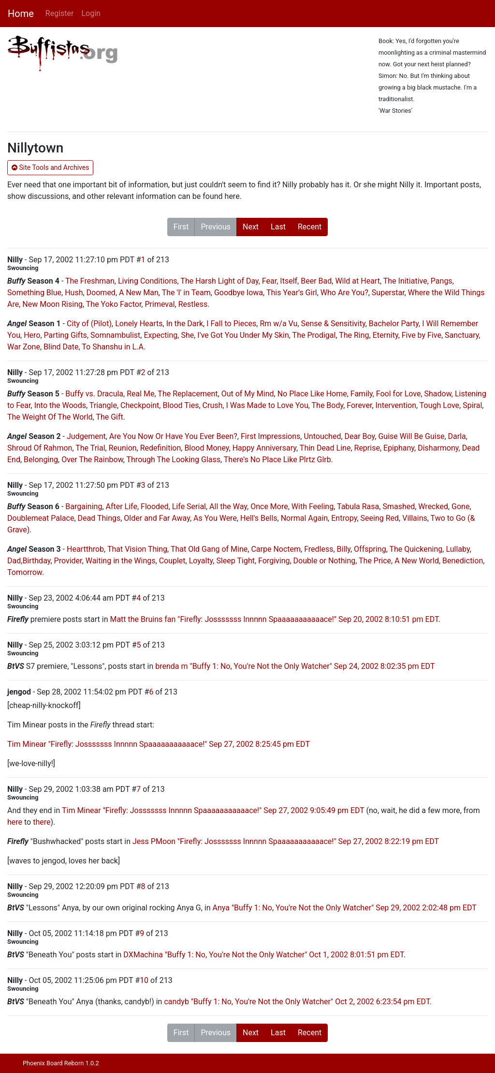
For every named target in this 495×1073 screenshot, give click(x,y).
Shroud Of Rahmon (39, 448)
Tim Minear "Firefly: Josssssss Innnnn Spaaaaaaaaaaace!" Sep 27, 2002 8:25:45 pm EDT (158, 744)
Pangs (441, 281)
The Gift (109, 417)
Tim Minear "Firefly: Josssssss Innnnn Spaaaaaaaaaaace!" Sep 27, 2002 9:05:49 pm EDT (213, 810)
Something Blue (34, 292)
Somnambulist (115, 335)
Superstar (388, 292)
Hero (32, 335)
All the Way (228, 506)
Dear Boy (360, 436)
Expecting (160, 335)
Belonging (41, 459)
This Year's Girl (291, 292)
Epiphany (398, 448)
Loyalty (201, 560)
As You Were (215, 518)
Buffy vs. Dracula (94, 393)
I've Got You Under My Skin (243, 335)
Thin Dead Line (325, 448)
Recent (309, 226)
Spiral (472, 405)
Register (59, 13)
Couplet (172, 560)
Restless (193, 304)
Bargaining (83, 506)
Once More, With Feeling (292, 506)
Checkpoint (139, 405)
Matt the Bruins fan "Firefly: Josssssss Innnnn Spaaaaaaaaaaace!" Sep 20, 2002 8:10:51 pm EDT (274, 619)
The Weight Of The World (50, 417)
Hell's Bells (258, 518)
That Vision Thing (137, 549)
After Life (121, 506)
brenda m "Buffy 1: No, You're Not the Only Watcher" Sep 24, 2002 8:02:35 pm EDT (295, 666)
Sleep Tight (235, 560)
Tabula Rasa (358, 506)
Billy (343, 549)
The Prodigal (314, 335)
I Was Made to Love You (267, 405)
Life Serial (189, 506)
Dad (14, 560)
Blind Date (61, 346)
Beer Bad (316, 281)
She (187, 335)
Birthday (36, 560)
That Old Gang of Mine (209, 549)
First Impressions (270, 436)
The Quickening (415, 549)
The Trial (90, 448)
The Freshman (90, 281)
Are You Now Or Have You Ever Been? (173, 436)
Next (251, 226)
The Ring (354, 335)
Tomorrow (24, 572)
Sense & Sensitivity (333, 323)
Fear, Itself (279, 281)
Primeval (160, 304)
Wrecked (433, 506)
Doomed (101, 292)
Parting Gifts (65, 335)
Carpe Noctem (276, 549)
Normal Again (304, 518)
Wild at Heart (357, 281)
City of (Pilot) (89, 323)
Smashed (398, 506)
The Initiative (405, 281)
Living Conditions (147, 281)
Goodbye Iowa (238, 292)
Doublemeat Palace (40, 518)
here (14, 822)
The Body (328, 405)
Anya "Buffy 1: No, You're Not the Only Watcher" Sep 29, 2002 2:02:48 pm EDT (345, 907)
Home (21, 13)
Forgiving (274, 560)
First (181, 226)
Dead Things (99, 518)
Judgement (86, 436)
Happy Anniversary (264, 448)
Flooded (155, 506)
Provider (68, 560)
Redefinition (160, 448)
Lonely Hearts (138, 323)
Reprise (367, 448)
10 (144, 980)
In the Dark (184, 323)
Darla (457, 436)
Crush (213, 405)
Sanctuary (462, 335)
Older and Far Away (157, 518)
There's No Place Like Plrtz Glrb (277, 459)
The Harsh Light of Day (219, 281)
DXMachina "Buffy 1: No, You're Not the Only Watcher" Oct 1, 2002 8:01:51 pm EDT (263, 954)
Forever (359, 405)
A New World (416, 560)
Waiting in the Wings (121, 560)
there (41, 822)
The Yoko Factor (114, 304)
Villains (414, 518)
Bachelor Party (394, 323)
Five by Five (421, 335)
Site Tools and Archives (50, 167)
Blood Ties (180, 405)
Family (361, 393)
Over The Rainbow (92, 459)
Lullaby (457, 549)
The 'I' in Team (186, 292)
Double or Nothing (324, 560)
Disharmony (438, 448)
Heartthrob (85, 549)
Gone (460, 506)
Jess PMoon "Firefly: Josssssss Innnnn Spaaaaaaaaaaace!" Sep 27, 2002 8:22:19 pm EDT (285, 841)
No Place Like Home (312, 393)
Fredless (318, 549)
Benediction (462, 560)
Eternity (385, 335)
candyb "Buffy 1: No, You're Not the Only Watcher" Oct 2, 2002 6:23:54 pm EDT (296, 1001)
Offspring (370, 549)
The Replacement (188, 393)
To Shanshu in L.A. (114, 346)
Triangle (103, 405)
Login (90, 13)
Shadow (437, 393)
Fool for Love (398, 393)
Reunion (123, 448)
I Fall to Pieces (231, 323)
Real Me (140, 393)
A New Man (139, 292)
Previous (216, 226)
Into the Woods (60, 405)
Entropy (344, 518)
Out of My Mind (247, 393)
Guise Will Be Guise (411, 436)
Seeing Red (380, 518)
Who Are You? (344, 292)
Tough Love (439, 405)
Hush (74, 292)
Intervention (396, 405)
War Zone (23, 346)
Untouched (322, 436)
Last (278, 226)
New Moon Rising (52, 304)
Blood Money (206, 448)
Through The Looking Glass (174, 459)
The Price (375, 560)
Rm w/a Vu (278, 323)
